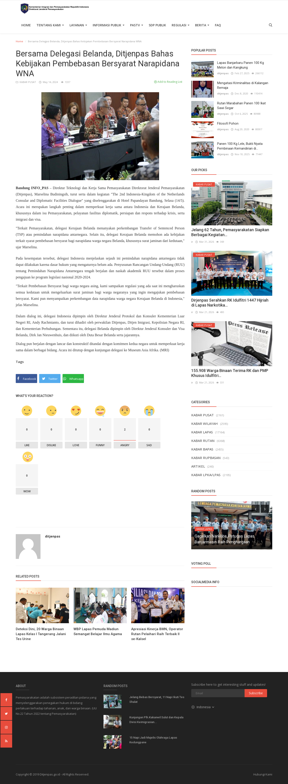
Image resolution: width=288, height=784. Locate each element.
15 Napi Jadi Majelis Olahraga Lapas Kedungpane (153, 740)
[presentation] (256, 509)
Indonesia (203, 706)
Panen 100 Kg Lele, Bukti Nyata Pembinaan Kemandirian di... (240, 146)
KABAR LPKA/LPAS (205, 475)
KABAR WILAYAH (204, 423)
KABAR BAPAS (202, 449)
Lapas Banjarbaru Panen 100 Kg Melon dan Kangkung (240, 65)
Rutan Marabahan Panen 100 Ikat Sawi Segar (241, 105)
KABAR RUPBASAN (205, 457)
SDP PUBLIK (157, 25)
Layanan (78, 25)
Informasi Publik (108, 25)
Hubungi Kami (262, 774)
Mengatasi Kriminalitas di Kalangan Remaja (242, 85)
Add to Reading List (168, 82)
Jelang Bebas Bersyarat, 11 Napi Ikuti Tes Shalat (156, 699)
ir (192, 241)
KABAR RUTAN (202, 440)
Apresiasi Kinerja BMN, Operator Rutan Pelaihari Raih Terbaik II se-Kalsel (157, 634)
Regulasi (180, 25)
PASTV (136, 25)
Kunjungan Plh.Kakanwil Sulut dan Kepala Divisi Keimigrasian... (156, 720)
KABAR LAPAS (202, 432)
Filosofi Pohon (227, 123)
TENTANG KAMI (50, 25)
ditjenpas (52, 536)
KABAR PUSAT (26, 82)
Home (26, 25)
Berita (202, 25)
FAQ (218, 25)
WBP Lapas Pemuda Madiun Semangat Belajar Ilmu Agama (98, 631)
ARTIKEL (198, 466)
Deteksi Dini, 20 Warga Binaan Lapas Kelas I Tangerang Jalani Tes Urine (41, 634)
